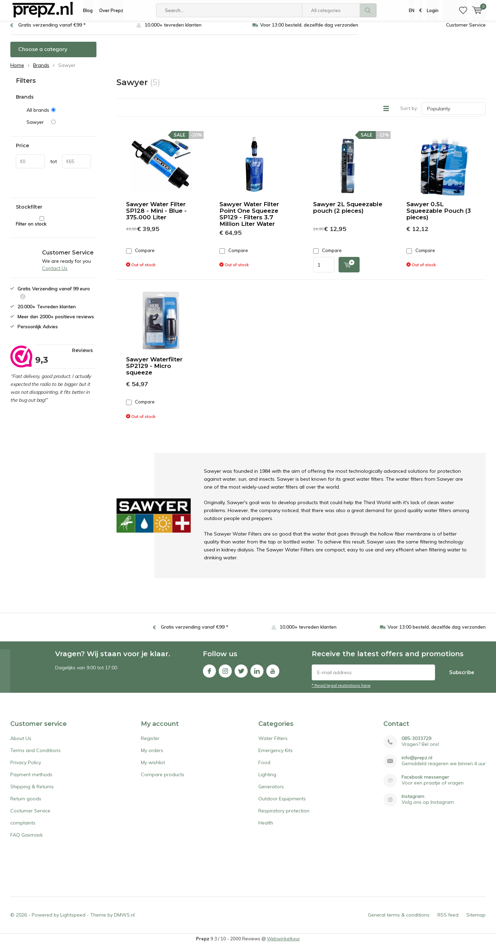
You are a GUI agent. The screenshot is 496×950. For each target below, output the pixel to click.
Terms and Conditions (35, 755)
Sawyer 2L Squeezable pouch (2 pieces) (347, 212)
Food (264, 767)
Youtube (272, 675)
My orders (152, 755)
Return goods (25, 804)
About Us (20, 743)
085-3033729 (416, 744)
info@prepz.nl (417, 763)
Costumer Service (30, 816)
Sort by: (409, 113)
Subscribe (461, 677)
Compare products (162, 780)
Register (150, 743)
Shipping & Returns (32, 792)
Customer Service (466, 30)
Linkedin (257, 675)
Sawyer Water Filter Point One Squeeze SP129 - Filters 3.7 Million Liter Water (249, 219)
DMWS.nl (124, 920)
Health (265, 828)
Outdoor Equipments (282, 804)
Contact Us (55, 273)
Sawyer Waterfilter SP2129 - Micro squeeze (154, 371)
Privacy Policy (25, 767)
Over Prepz (111, 10)
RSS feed (447, 920)
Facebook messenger (425, 782)
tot (53, 166)
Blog (88, 10)
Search (368, 10)
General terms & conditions (399, 920)
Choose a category (43, 54)
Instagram (225, 675)
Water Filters (273, 743)
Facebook (209, 675)
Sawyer (59, 127)
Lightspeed (72, 920)
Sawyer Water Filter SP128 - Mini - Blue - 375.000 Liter (156, 216)
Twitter (241, 675)
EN (411, 10)
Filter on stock (42, 226)
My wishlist (153, 767)
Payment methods (31, 780)
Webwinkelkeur (283, 944)
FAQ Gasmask (26, 840)
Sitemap (476, 920)
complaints (22, 828)
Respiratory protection (283, 816)
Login (432, 10)
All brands (59, 115)
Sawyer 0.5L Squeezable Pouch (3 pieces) (438, 216)
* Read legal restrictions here (341, 690)
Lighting (267, 780)
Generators (271, 792)
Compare (140, 256)
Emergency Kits (275, 755)
